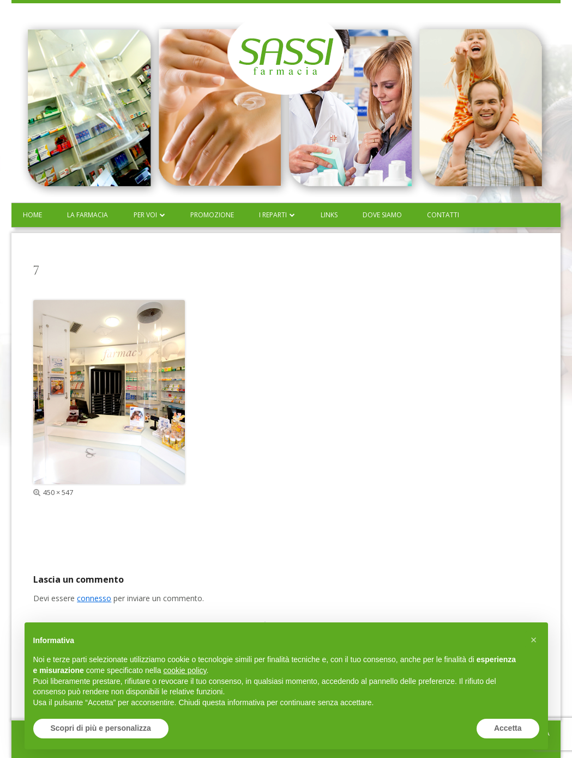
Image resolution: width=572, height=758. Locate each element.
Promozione (212, 214)
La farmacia (87, 214)
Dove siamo (382, 214)
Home (32, 214)
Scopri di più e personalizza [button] (101, 728)
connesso (94, 598)
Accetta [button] (508, 728)
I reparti (273, 214)
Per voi (145, 214)
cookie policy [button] (184, 670)
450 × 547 (58, 492)
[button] (534, 640)
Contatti (443, 214)
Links (329, 214)
